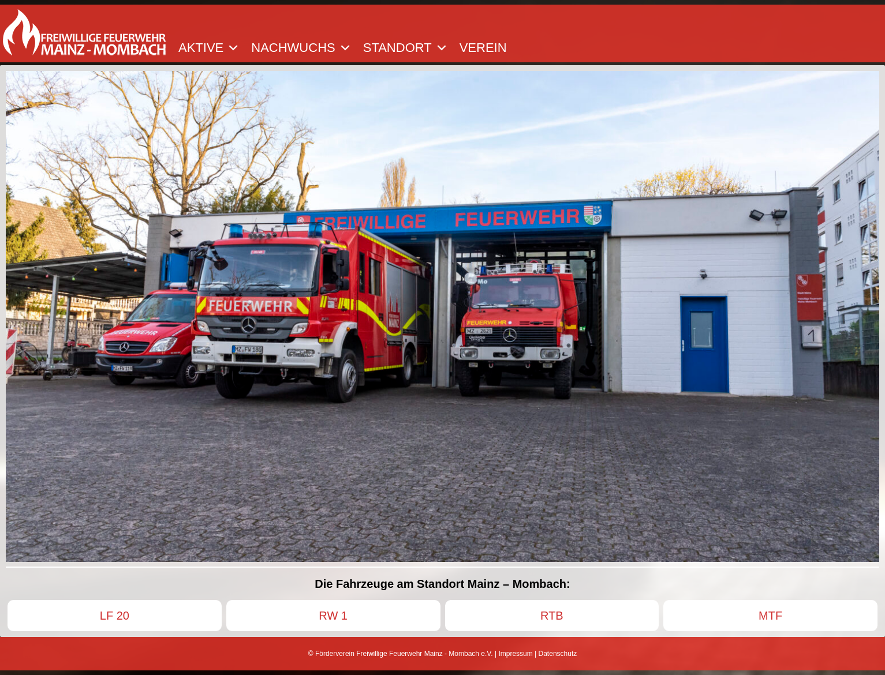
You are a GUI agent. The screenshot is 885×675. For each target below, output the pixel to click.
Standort (405, 48)
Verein (483, 48)
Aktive (209, 48)
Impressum (515, 654)
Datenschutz (558, 654)
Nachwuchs (301, 48)
